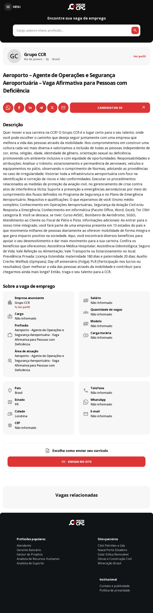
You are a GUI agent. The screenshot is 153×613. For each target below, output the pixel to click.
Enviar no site (80, 462)
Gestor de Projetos (30, 554)
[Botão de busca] (135, 30)
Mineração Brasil (109, 563)
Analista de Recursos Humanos (38, 559)
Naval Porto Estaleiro (112, 550)
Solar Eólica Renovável (113, 554)
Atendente (24, 545)
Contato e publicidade (115, 586)
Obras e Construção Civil (115, 559)
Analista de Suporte (30, 563)
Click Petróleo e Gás (111, 545)
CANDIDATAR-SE (110, 108)
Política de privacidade (115, 590)
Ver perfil (139, 56)
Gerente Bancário (29, 550)
